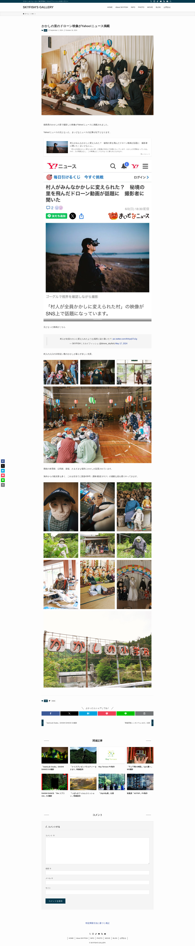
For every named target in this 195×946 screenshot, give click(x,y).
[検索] (170, 1)
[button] (51, 713)
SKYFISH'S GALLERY (38, 7)
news (53, 701)
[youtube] (160, 1)
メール (49, 878)
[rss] (164, 1)
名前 (48, 869)
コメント (50, 835)
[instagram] (154, 1)
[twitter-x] (151, 1)
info (45, 30)
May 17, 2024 (121, 343)
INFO (92, 938)
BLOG (115, 938)
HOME (71, 938)
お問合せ (123, 938)
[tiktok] (157, 1)
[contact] (167, 1)
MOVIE (107, 938)
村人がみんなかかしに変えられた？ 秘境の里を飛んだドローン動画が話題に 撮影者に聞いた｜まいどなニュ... (108, 144)
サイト (48, 888)
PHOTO (99, 938)
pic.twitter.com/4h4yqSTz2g (125, 339)
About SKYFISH (82, 938)
